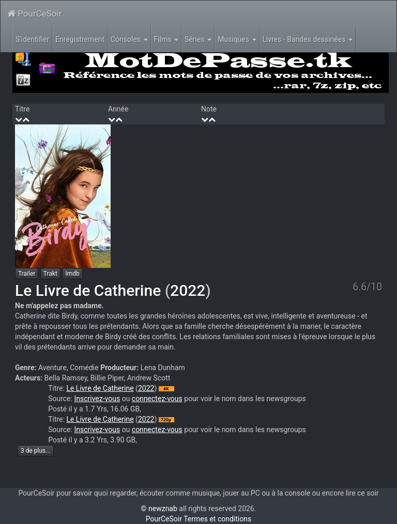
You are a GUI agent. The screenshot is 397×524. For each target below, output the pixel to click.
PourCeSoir (34, 13)
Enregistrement (79, 39)
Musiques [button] (237, 39)
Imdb (72, 273)
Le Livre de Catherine (88, 290)
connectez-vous (157, 398)
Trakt (50, 273)
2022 (187, 290)
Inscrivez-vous (97, 398)
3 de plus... (36, 450)
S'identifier (32, 39)
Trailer (26, 273)
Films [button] (166, 39)
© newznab (159, 508)
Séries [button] (198, 39)
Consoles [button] (129, 39)
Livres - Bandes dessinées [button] (308, 39)
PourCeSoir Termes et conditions (198, 519)
